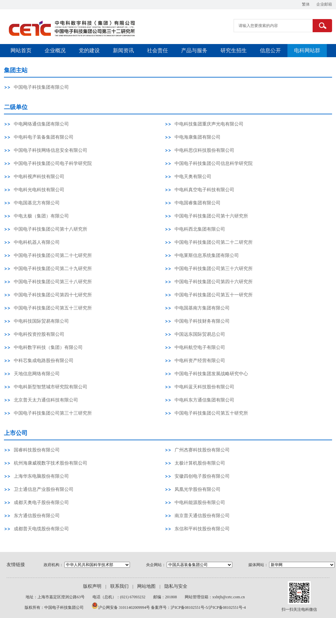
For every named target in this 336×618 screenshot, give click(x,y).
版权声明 (92, 586)
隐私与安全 (175, 586)
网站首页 (21, 50)
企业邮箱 (324, 4)
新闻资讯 (123, 50)
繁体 (306, 4)
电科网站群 (307, 50)
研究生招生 (233, 50)
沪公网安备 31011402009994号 (124, 607)
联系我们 (119, 586)
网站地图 (146, 586)
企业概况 (55, 50)
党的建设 (89, 50)
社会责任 (157, 50)
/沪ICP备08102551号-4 (227, 607)
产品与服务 (194, 50)
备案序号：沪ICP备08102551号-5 (179, 607)
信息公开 (270, 50)
